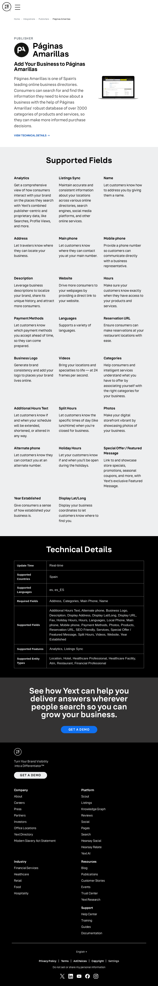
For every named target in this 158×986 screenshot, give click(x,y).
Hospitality (21, 893)
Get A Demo (79, 730)
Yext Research (90, 900)
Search (86, 834)
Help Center (89, 914)
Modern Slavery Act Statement (35, 841)
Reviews (87, 815)
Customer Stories (93, 881)
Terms (65, 961)
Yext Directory (23, 834)
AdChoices (80, 961)
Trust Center (89, 893)
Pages (85, 828)
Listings (86, 803)
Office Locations (25, 828)
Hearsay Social (91, 841)
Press (17, 809)
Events (85, 887)
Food (17, 887)
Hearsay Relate (91, 847)
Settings (113, 961)
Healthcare (21, 874)
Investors (20, 822)
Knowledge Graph (93, 809)
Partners (20, 815)
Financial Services (26, 868)
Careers (19, 803)
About (18, 796)
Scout (85, 796)
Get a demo (30, 775)
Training (86, 920)
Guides (86, 927)
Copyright (98, 961)
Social (85, 822)
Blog (84, 868)
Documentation (91, 933)
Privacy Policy (47, 961)
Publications (89, 874)
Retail (18, 881)
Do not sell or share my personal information (79, 967)
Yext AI (85, 853)
